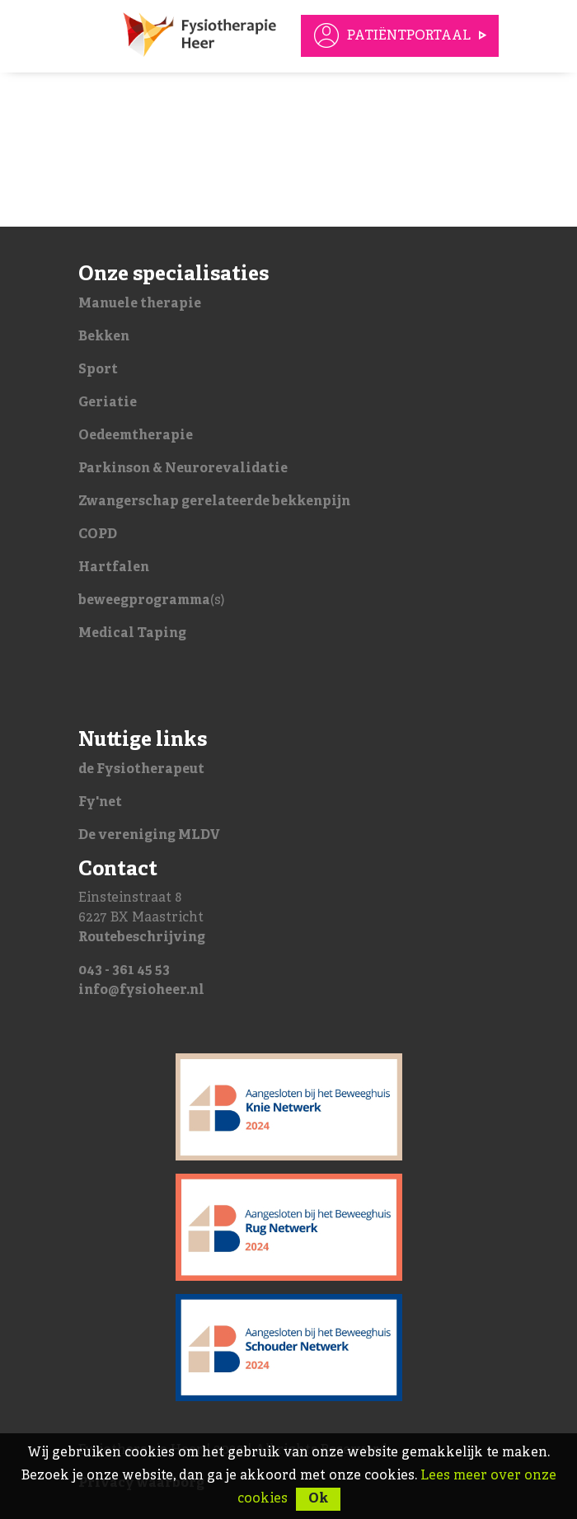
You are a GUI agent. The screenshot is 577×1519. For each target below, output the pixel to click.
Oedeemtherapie (135, 436)
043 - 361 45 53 (124, 971)
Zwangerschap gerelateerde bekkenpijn (214, 502)
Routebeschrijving (141, 938)
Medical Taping (132, 634)
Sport (98, 370)
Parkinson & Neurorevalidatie (183, 469)
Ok (318, 1499)
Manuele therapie (139, 304)
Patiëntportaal (409, 36)
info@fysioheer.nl (141, 990)
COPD (97, 535)
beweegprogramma (144, 601)
